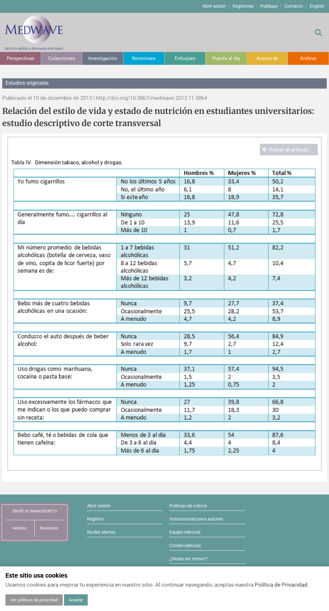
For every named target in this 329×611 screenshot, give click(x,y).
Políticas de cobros (188, 505)
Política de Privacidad (281, 584)
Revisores (49, 528)
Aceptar (76, 600)
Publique (269, 6)
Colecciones (61, 58)
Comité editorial (184, 545)
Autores (20, 528)
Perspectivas (20, 58)
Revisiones (144, 58)
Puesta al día (226, 58)
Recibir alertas (101, 532)
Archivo (308, 58)
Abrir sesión (214, 6)
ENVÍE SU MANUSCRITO (35, 511)
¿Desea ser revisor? (188, 558)
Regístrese (243, 6)
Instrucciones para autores (196, 518)
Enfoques (185, 58)
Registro (95, 518)
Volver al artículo (285, 149)
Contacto (293, 6)
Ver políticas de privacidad (34, 600)
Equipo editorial (184, 532)
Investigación (102, 58)
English (317, 6)
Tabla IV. (21, 162)
